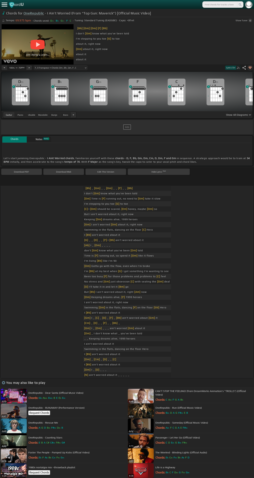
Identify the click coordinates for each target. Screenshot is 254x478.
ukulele (31, 115)
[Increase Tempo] (29, 67)
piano (20, 115)
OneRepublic (33, 13)
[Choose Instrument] (73, 114)
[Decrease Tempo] (4, 67)
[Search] (240, 4)
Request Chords (39, 412)
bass (65, 115)
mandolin (43, 115)
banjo (54, 115)
